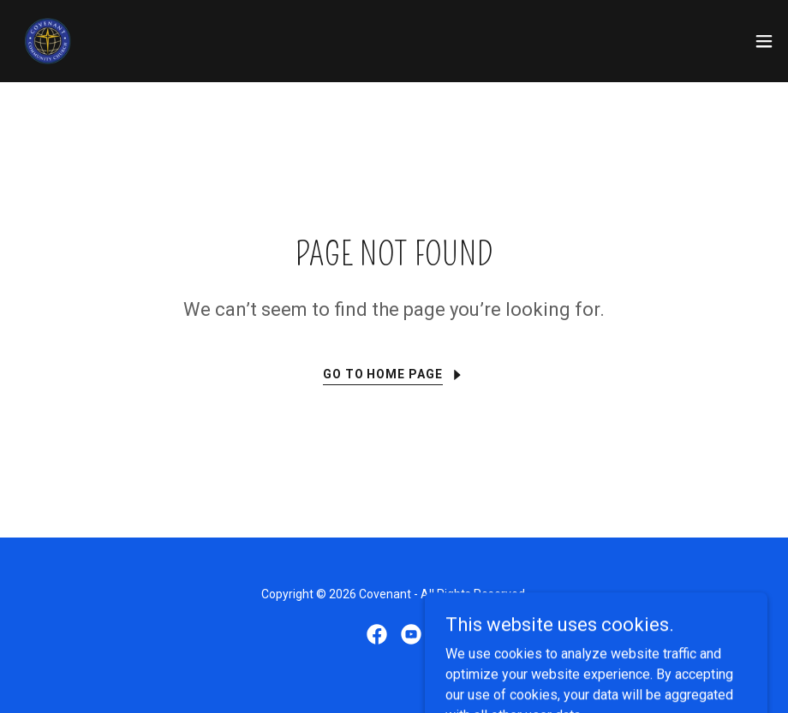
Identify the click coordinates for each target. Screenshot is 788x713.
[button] (764, 41)
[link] (48, 41)
